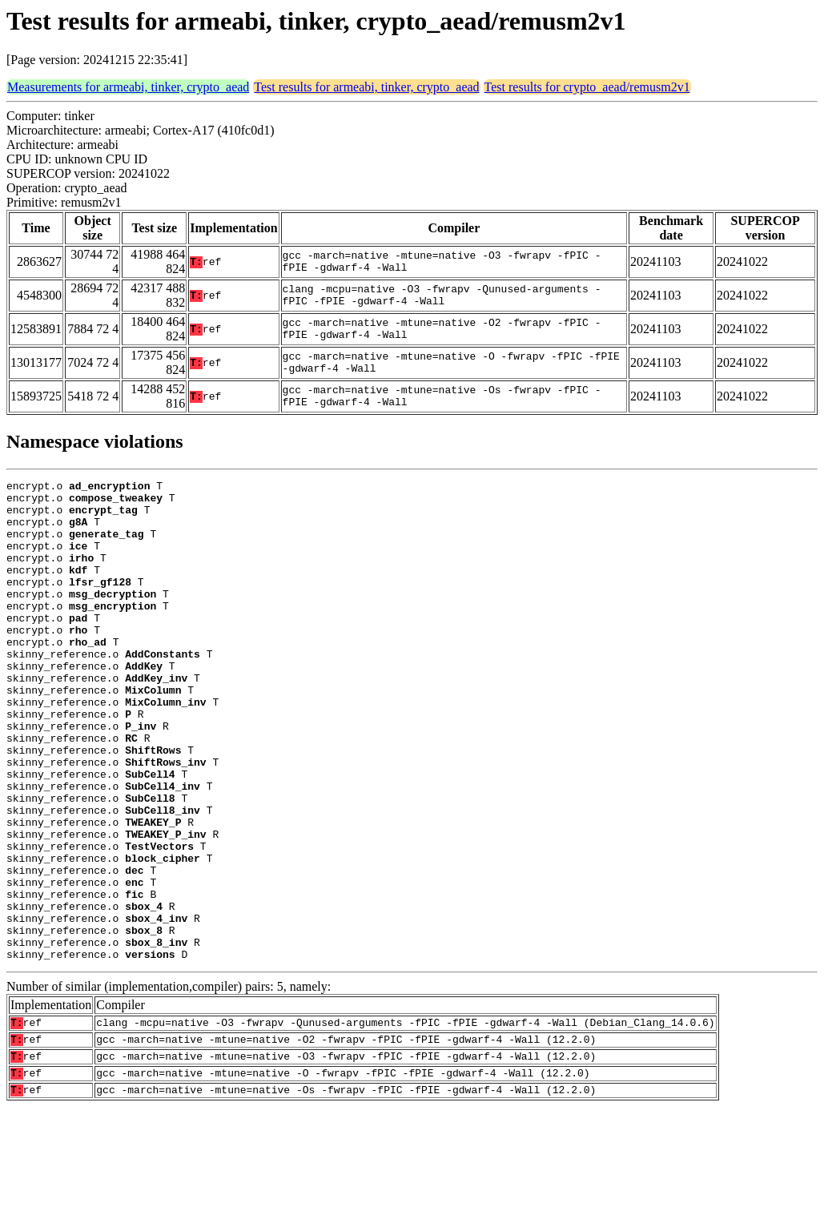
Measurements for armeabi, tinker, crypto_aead (128, 87)
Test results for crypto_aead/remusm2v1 (587, 87)
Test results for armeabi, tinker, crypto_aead (366, 87)
